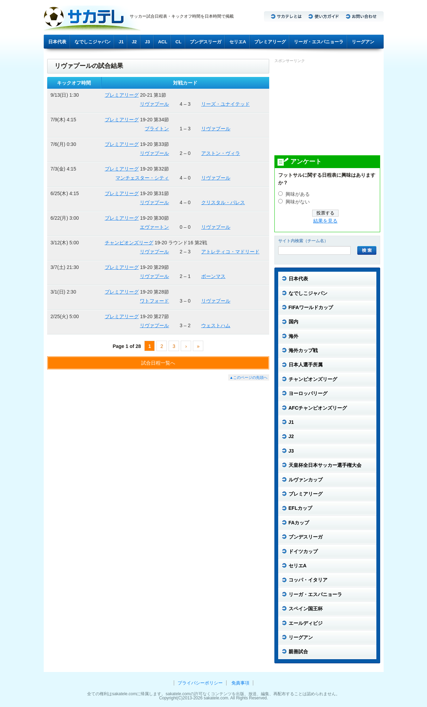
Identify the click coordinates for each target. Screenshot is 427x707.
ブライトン (157, 128)
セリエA (237, 41)
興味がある (297, 194)
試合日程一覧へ (158, 363)
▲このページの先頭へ (249, 377)
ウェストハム (215, 325)
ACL (163, 41)
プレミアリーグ (270, 41)
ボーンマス (213, 276)
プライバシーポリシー (200, 683)
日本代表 (57, 41)
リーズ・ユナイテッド (225, 104)
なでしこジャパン (93, 41)
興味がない (297, 202)
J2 (134, 41)
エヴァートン (154, 227)
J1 (121, 41)
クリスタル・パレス (223, 202)
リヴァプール (154, 104)
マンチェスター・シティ (142, 178)
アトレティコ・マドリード (230, 251)
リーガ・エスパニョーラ (318, 41)
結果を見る (325, 221)
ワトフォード (154, 301)
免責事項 (240, 683)
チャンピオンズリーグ (129, 242)
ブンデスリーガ (205, 41)
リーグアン (363, 41)
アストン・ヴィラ (220, 153)
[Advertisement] (326, 109)
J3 (147, 41)
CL (178, 41)
